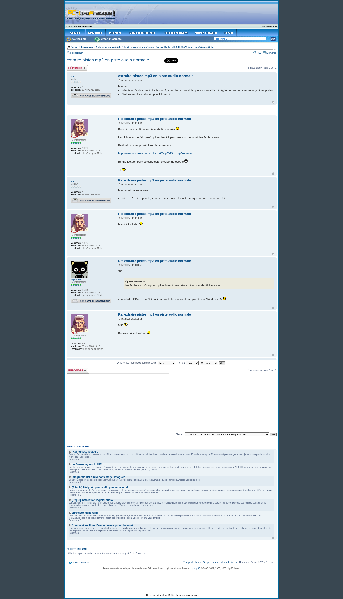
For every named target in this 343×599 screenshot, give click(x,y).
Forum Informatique (82, 47)
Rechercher (76, 52)
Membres (271, 52)
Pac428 (74, 137)
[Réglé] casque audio (85, 451)
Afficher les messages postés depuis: (146, 362)
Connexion (79, 38)
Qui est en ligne (77, 549)
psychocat (76, 279)
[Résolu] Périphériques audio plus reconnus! (100, 487)
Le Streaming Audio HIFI (87, 464)
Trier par (188, 362)
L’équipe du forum (191, 562)
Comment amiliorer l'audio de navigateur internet (102, 525)
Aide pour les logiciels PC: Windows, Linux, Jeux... (125, 47)
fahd (73, 76)
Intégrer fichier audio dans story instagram (98, 477)
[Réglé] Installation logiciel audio (92, 500)
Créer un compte (111, 38)
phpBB (197, 568)
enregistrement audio (85, 512)
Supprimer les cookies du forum (220, 562)
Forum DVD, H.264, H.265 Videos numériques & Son (185, 47)
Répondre (77, 68)
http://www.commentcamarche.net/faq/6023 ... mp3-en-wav (155, 153)
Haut (273, 102)
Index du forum (81, 562)
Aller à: (179, 434)
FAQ (259, 52)
